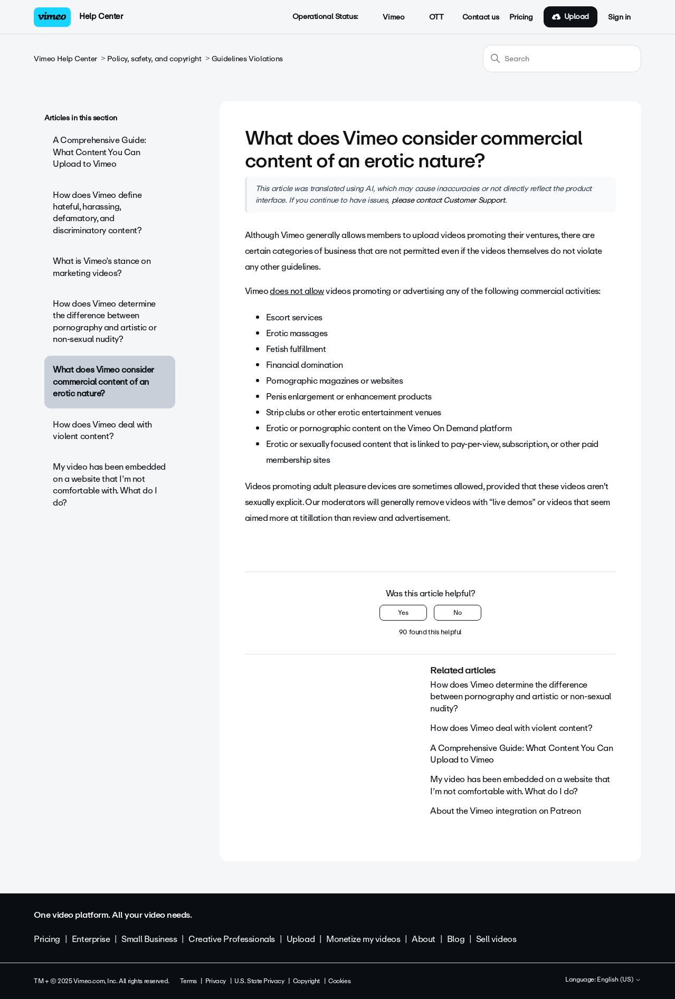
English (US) (619, 980)
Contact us (480, 17)
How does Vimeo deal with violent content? (102, 430)
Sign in (619, 17)
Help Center (101, 16)
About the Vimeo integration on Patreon (505, 811)
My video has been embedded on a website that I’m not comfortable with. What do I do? (109, 484)
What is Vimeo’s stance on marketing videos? (102, 267)
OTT (430, 17)
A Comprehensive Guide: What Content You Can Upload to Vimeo (99, 152)
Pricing (521, 17)
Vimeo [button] (388, 17)
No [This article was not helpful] (457, 612)
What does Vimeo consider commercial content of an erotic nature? (103, 382)
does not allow (297, 291)
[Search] (562, 58)
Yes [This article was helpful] (403, 612)
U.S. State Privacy (259, 981)
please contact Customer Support (448, 200)
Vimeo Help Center (65, 59)
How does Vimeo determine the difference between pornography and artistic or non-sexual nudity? (105, 321)
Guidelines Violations (247, 59)
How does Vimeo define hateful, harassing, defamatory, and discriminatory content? (97, 212)
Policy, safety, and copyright (154, 59)
